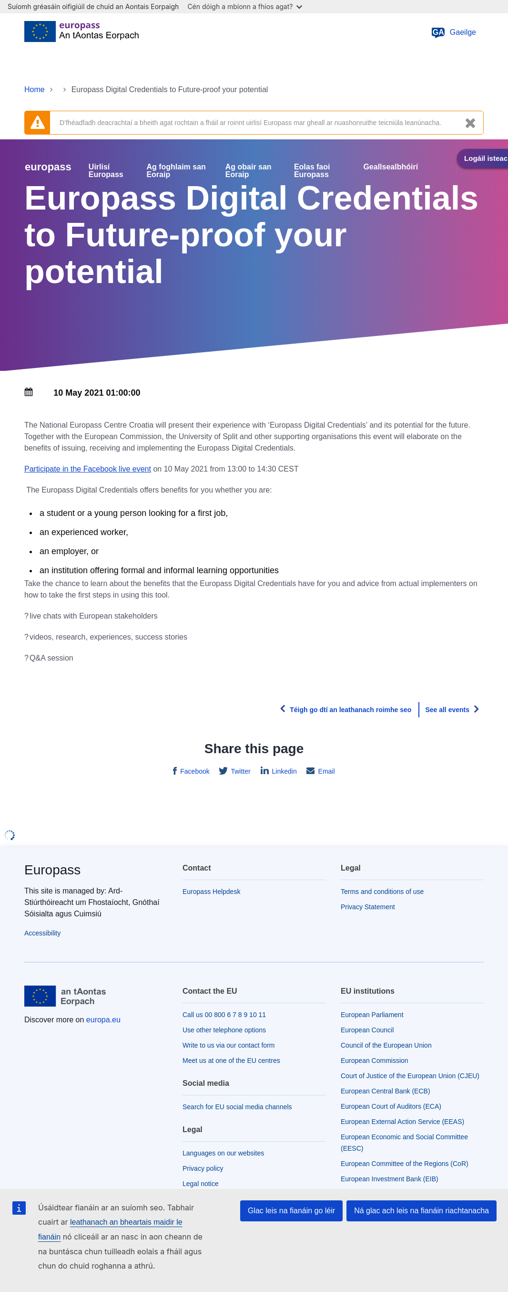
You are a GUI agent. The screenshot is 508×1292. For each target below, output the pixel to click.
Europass (52, 869)
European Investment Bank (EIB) (389, 1179)
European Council (367, 1030)
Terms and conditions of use (382, 891)
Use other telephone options (224, 1030)
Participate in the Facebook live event (87, 469)
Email (325, 771)
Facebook (193, 771)
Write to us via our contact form (228, 1045)
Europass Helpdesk (211, 891)
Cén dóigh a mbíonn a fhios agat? (244, 6)
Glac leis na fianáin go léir (291, 1211)
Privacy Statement (368, 907)
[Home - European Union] (81, 32)
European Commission (374, 1060)
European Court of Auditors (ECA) (391, 1106)
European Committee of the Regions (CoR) (404, 1163)
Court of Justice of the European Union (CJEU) (410, 1076)
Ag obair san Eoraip (248, 171)
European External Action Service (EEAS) (402, 1121)
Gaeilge (453, 32)
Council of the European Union (386, 1045)
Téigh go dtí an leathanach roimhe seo (350, 710)
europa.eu (103, 1020)
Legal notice (201, 1183)
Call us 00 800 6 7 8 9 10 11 (224, 1015)
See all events (447, 710)
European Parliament (372, 1015)
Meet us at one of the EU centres (231, 1060)
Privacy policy (203, 1168)
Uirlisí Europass (106, 171)
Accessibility (42, 933)
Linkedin (283, 771)
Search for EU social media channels (237, 1107)
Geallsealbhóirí (390, 167)
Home (34, 89)
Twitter (240, 771)
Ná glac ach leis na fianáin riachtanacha (421, 1211)
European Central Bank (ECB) (385, 1091)
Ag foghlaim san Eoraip (175, 171)
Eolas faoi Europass (312, 171)
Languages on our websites (223, 1153)
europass (48, 167)
